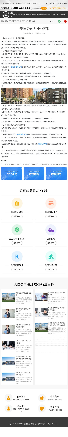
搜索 (44, 8)
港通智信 (6, 14)
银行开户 (45, 14)
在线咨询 (48, 3)
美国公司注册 (23, 14)
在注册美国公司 (25, 134)
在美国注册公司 (19, 67)
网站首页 (16, 14)
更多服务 (57, 14)
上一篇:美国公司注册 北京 (10, 164)
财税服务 (39, 14)
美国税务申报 (45, 144)
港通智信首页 (6, 21)
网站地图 (63, 3)
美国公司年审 (32, 14)
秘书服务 (51, 14)
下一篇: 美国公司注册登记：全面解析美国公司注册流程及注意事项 (43, 164)
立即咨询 (17, 216)
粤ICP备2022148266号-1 (59, 434)
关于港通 (56, 3)
